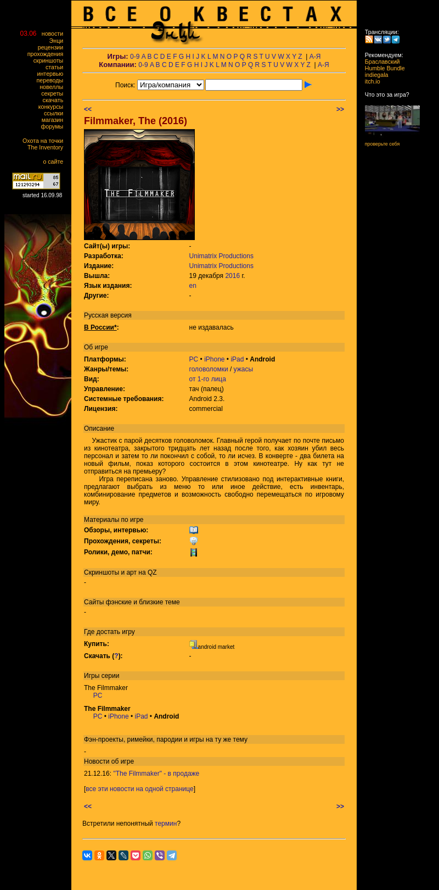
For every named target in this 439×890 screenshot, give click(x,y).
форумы (54, 126)
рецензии (53, 47)
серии (111, 676)
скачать (55, 100)
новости (54, 33)
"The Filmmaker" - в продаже (156, 773)
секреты (54, 93)
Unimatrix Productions (221, 256)
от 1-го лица (207, 379)
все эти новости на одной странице (139, 789)
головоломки (208, 369)
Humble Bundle (382, 68)
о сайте (55, 161)
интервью (52, 73)
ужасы (243, 369)
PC (194, 359)
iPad (237, 359)
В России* (100, 327)
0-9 (134, 56)
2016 (232, 276)
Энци (58, 40)
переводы (52, 80)
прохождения (47, 54)
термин (166, 823)
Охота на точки (45, 140)
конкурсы (53, 106)
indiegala (373, 74)
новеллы (53, 87)
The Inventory (47, 147)
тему (240, 739)
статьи (56, 67)
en (192, 286)
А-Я (315, 56)
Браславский (379, 61)
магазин (54, 119)
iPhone (214, 359)
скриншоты (50, 60)
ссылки (56, 113)
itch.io (369, 81)
